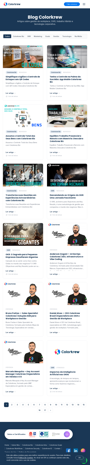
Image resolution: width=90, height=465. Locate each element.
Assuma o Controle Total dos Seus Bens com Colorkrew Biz (20, 137)
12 (67, 405)
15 (84, 405)
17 (45, 410)
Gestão (56, 36)
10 (56, 405)
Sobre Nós (16, 445)
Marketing (38, 36)
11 (61, 405)
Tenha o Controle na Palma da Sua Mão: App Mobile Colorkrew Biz (65, 79)
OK (79, 458)
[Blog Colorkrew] (12, 4)
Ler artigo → (11, 93)
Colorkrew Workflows (14, 448)
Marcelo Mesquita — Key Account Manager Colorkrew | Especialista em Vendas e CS (23, 374)
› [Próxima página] (50, 410)
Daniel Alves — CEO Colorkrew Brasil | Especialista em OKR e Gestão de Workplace (65, 316)
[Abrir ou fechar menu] (84, 4)
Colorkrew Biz (18, 36)
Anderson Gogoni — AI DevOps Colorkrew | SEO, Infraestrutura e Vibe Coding (66, 257)
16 (39, 410)
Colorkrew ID (47, 448)
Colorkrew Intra (41, 445)
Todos (7, 36)
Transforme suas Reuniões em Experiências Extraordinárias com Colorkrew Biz (21, 198)
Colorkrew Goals (55, 445)
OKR (29, 36)
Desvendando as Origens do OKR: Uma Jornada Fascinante (67, 196)
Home (7, 445)
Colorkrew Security (32, 448)
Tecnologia (66, 36)
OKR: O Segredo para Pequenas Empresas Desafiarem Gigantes (22, 255)
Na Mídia (78, 36)
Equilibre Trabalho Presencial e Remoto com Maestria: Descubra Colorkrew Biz (66, 139)
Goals (47, 36)
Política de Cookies (25, 458)
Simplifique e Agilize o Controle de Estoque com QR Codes (23, 78)
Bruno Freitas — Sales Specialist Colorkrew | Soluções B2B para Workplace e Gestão (22, 316)
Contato (57, 448)
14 (78, 405)
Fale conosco (72, 4)
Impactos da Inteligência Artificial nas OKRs (62, 373)
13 (73, 405)
